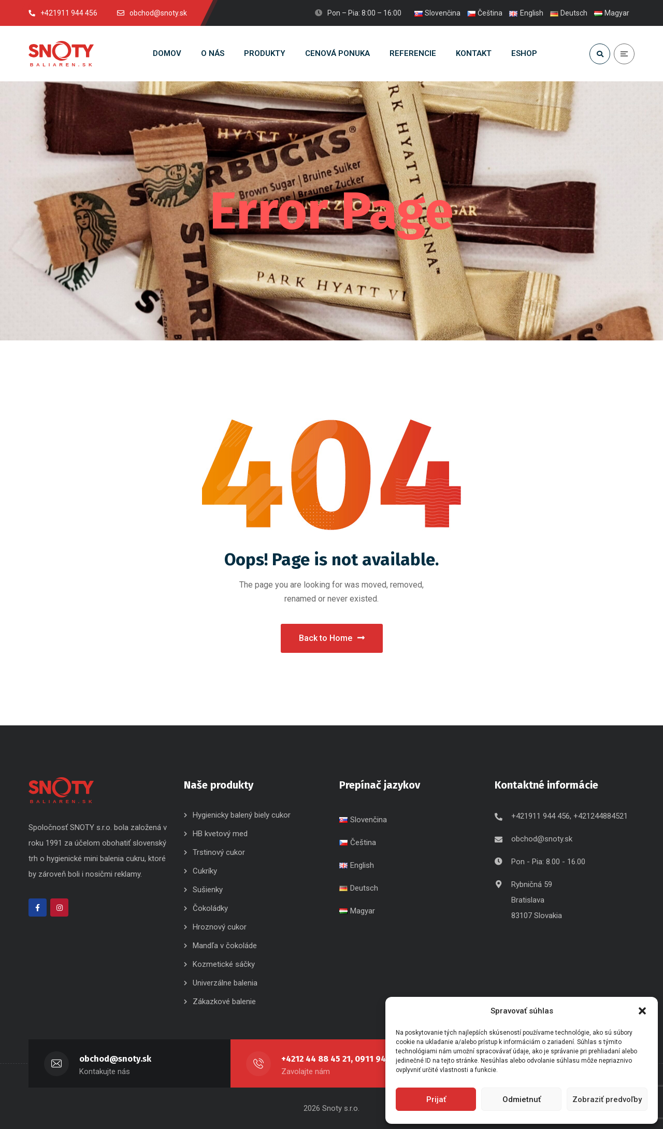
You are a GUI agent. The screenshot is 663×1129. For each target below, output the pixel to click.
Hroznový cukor (221, 927)
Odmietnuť (521, 1099)
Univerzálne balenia (225, 983)
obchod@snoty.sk (541, 839)
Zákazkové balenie (224, 1001)
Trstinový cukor (219, 852)
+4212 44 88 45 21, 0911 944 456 (346, 1059)
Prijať (436, 1099)
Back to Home (332, 638)
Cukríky (205, 871)
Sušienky (208, 889)
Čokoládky (210, 908)
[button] (642, 1011)
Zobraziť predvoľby (607, 1099)
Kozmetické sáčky (224, 964)
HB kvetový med (220, 833)
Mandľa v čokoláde (225, 945)
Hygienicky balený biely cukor (242, 815)
